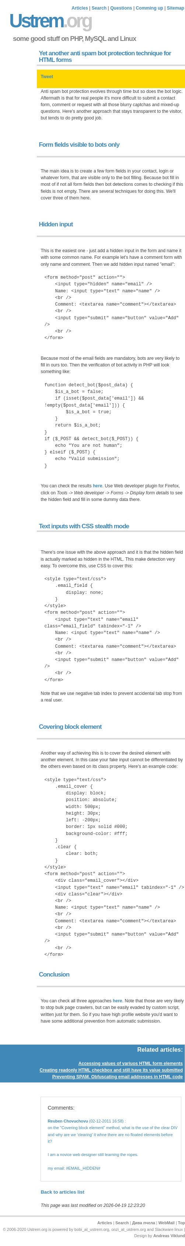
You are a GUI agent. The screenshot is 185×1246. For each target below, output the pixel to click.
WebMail (166, 1223)
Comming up (149, 8)
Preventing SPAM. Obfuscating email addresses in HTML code (117, 1076)
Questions (121, 8)
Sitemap (175, 8)
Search (99, 8)
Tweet (47, 76)
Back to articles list (62, 1192)
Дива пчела (143, 1223)
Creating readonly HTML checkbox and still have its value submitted (111, 1070)
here (97, 485)
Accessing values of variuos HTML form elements (130, 1063)
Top (181, 1223)
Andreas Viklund (169, 1235)
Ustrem (50, 20)
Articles (79, 8)
